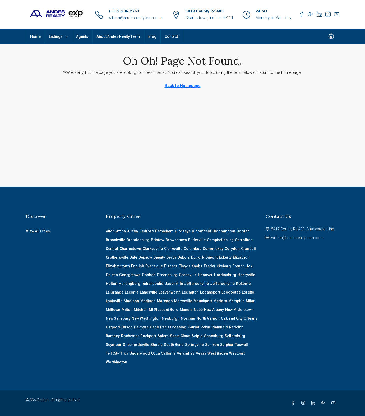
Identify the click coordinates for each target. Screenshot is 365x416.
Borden (243, 231)
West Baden (217, 353)
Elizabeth (241, 257)
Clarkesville (152, 248)
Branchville (115, 240)
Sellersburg (235, 336)
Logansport (210, 292)
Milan (250, 301)
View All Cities (38, 231)
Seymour (114, 344)
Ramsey (113, 336)
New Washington (146, 318)
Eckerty (225, 257)
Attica (121, 231)
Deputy (159, 257)
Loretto (248, 292)
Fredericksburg (217, 266)
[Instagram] (304, 403)
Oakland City (231, 318)
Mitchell (140, 310)
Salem (163, 336)
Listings (56, 36)
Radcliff (236, 327)
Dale (133, 257)
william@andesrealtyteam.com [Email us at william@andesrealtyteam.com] (297, 238)
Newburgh (170, 318)
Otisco (127, 327)
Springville (194, 344)
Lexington (190, 292)
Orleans (250, 318)
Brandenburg (138, 240)
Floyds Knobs (190, 266)
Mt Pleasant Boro (163, 310)
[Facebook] (294, 403)
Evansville (154, 266)
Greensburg (167, 275)
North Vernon (208, 318)
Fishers (170, 266)
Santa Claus (180, 336)
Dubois (184, 257)
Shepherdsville (136, 344)
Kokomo (243, 283)
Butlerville (197, 240)
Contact (171, 36)
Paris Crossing (173, 327)
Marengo (165, 301)
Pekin (205, 327)
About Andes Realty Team (118, 36)
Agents (82, 36)
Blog (152, 36)
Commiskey (213, 248)
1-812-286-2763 (123, 11)
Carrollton (244, 240)
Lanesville (148, 292)
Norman (188, 318)
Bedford (146, 231)
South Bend (174, 344)
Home (35, 36)
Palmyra (141, 327)
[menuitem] (331, 36)
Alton (110, 231)
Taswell (241, 344)
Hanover (205, 275)
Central (112, 248)
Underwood (140, 353)
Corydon (232, 248)
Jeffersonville (196, 283)
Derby (171, 257)
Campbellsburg (220, 240)
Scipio (197, 336)
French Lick (242, 266)
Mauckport (202, 301)
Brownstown (176, 240)
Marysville (183, 301)
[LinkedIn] (314, 403)
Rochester (130, 336)
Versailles (186, 353)
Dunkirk (197, 257)
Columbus (192, 248)
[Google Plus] (324, 403)
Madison (131, 301)
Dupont (211, 257)
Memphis (236, 301)
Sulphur (227, 344)
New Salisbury (118, 318)
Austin (132, 231)
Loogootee (231, 292)
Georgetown (130, 275)
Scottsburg (213, 336)
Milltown (113, 310)
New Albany (214, 310)
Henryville (246, 275)
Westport (237, 353)
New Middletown (239, 310)
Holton (111, 283)
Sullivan (212, 344)
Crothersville (117, 257)
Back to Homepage (183, 85)
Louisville (114, 301)
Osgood (113, 327)
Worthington (116, 362)
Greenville (188, 275)
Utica (155, 353)
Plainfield (219, 327)
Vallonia (168, 353)
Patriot (193, 327)
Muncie (186, 310)
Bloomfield (201, 231)
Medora (220, 301)
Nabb (198, 310)
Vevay (201, 353)
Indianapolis (152, 283)
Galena (112, 275)
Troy (124, 353)
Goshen (148, 275)
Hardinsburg (225, 275)
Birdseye (183, 231)
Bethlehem (164, 231)
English (137, 266)
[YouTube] (334, 403)
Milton (127, 310)
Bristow (157, 240)
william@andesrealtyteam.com (135, 17)
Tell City (112, 353)
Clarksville (173, 248)
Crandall (248, 248)
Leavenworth (170, 292)
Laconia (131, 292)
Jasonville (174, 283)
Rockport (148, 336)
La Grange (114, 292)
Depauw (145, 257)
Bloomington (223, 231)
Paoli (154, 327)
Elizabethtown (118, 266)
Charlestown (130, 248)
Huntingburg (129, 283)
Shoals (156, 344)
